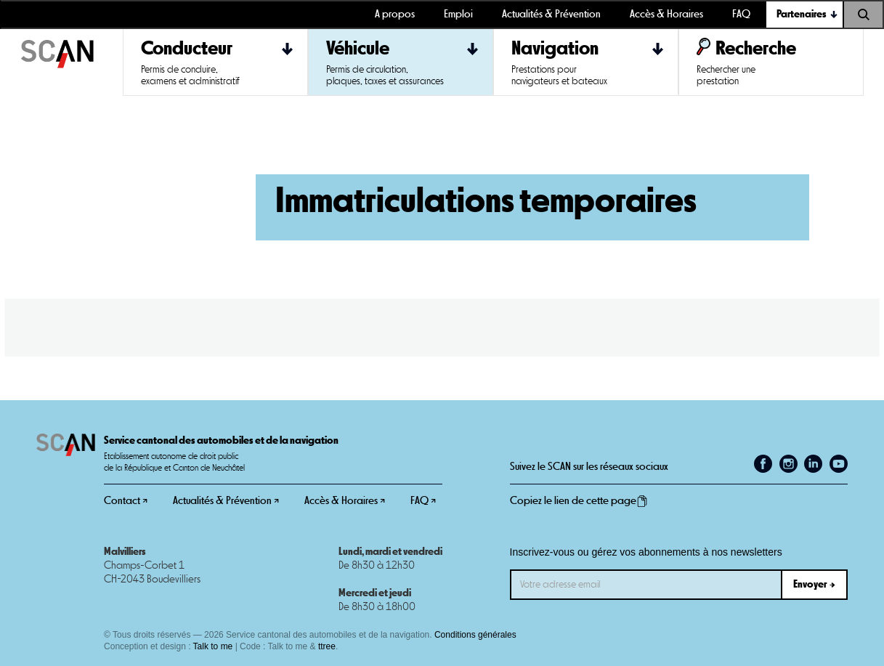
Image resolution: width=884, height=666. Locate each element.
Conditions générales (475, 635)
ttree (327, 646)
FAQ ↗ (423, 500)
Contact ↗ (125, 500)
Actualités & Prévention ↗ (226, 500)
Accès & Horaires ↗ (344, 500)
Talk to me (213, 646)
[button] (804, 14)
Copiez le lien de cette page (579, 501)
